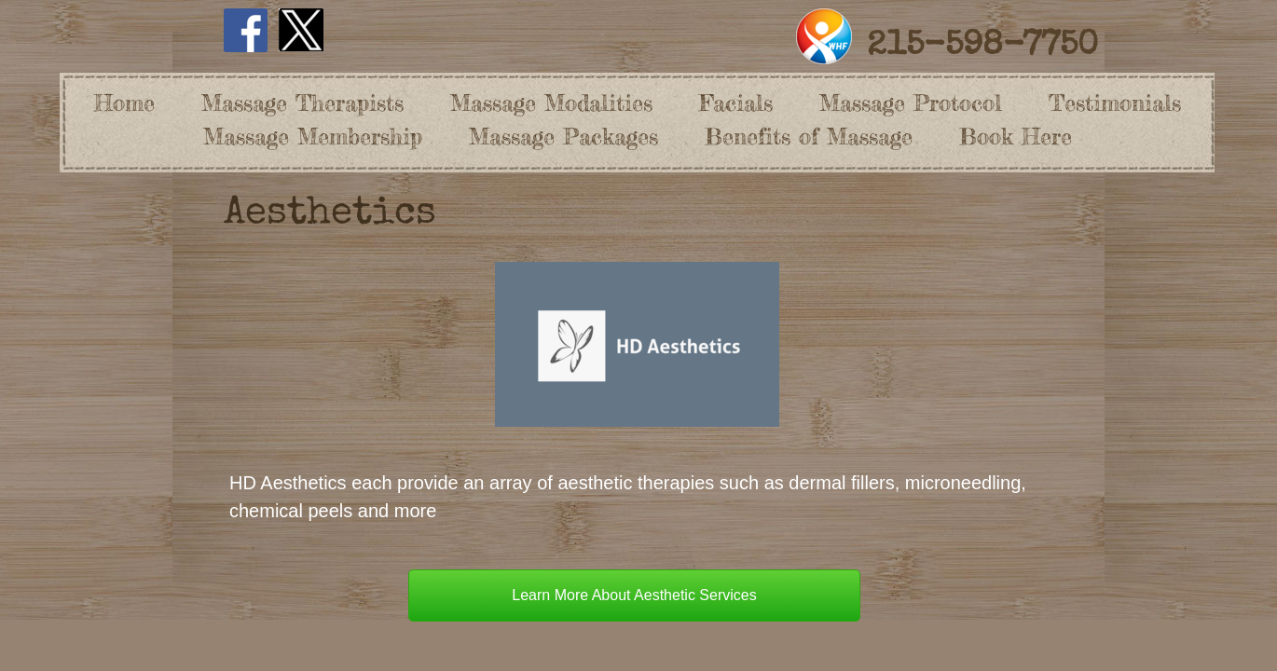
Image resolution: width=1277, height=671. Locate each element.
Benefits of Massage (809, 136)
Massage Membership (312, 136)
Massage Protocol (910, 102)
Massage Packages (563, 136)
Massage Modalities (551, 102)
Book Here (1015, 136)
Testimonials (1115, 102)
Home (124, 102)
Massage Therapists (302, 102)
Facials (736, 102)
